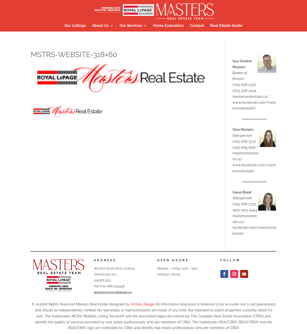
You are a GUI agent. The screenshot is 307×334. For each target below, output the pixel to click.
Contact (197, 26)
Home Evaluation (168, 26)
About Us (100, 26)
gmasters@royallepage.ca (113, 292)
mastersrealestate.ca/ (250, 97)
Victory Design (142, 304)
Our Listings (75, 26)
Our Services (131, 26)
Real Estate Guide (226, 26)
